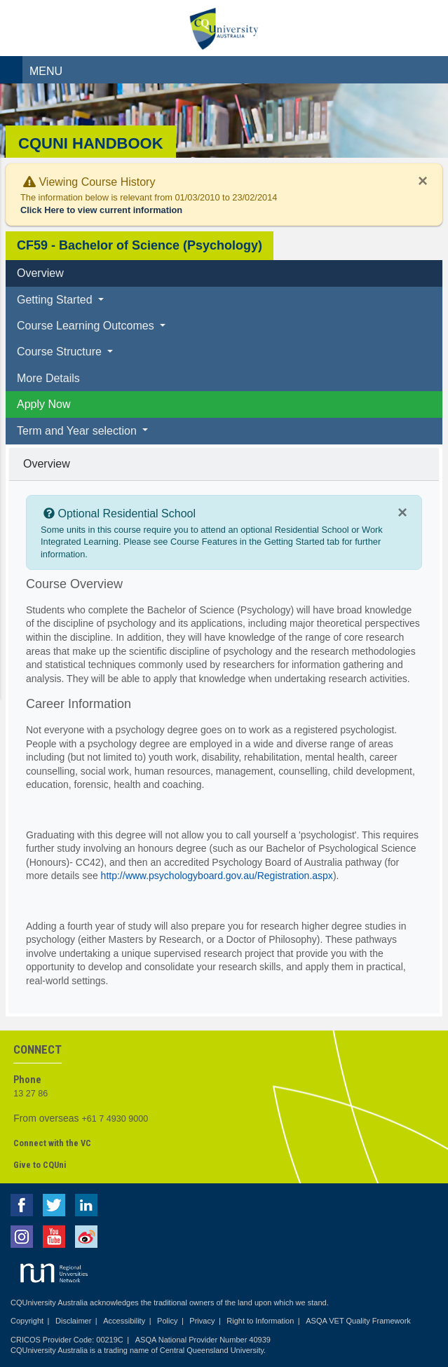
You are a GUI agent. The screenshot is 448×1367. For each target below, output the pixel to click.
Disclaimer (73, 1321)
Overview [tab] (40, 273)
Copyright (27, 1321)
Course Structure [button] (60, 352)
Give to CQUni (39, 1164)
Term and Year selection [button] (78, 431)
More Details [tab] (48, 378)
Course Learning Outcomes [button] (87, 326)
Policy (167, 1321)
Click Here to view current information (101, 210)
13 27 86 (30, 1094)
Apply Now (43, 404)
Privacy (202, 1321)
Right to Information (260, 1321)
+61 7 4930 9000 (114, 1119)
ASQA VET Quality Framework (358, 1321)
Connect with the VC (52, 1143)
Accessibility (124, 1321)
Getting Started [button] (56, 300)
